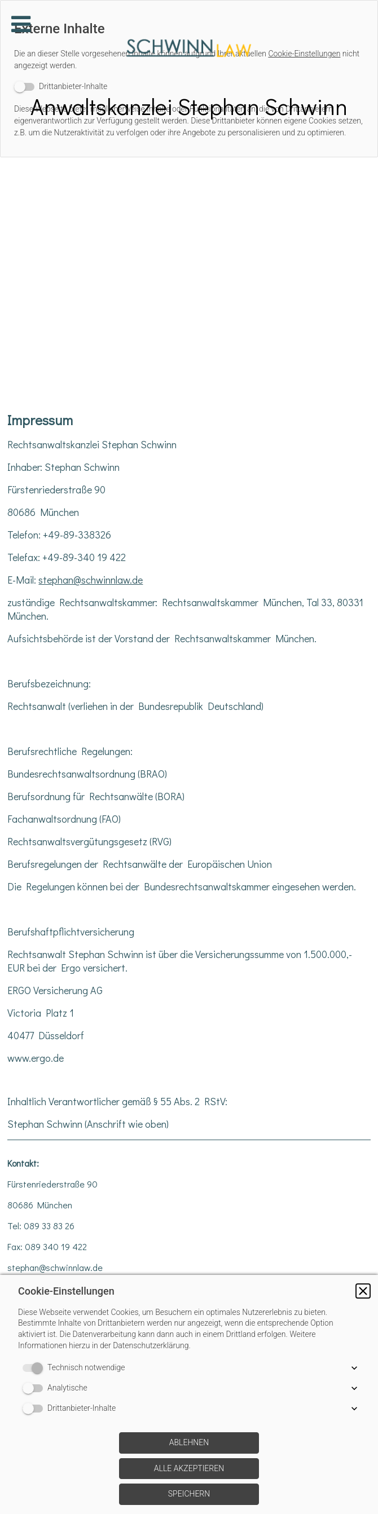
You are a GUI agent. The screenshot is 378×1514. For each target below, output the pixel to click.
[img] (189, 48)
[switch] (35, 1368)
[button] (363, 1291)
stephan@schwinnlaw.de (90, 579)
